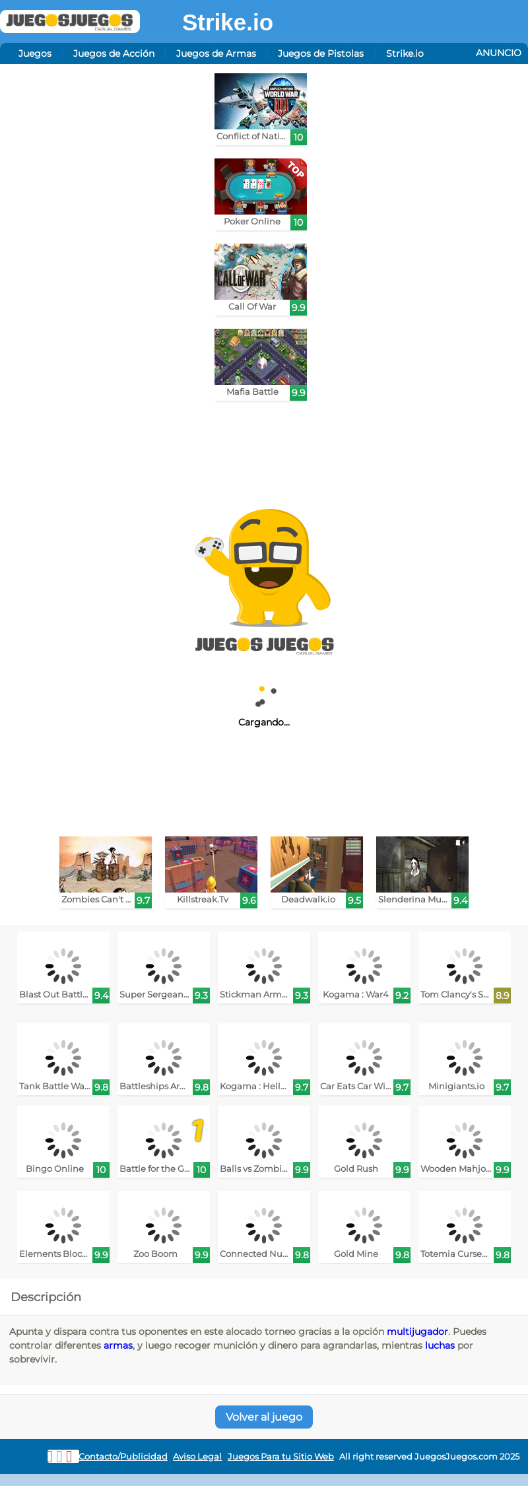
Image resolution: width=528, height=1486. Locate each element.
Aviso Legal (197, 1457)
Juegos (34, 53)
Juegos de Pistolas (321, 53)
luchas (440, 1345)
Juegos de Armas (216, 53)
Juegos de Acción (113, 53)
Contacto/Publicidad (123, 1457)
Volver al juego (264, 1417)
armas (118, 1345)
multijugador (417, 1331)
